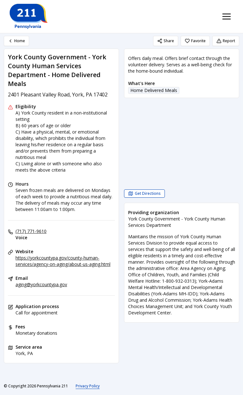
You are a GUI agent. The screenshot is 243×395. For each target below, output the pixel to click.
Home (16, 40)
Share (165, 40)
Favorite (195, 40)
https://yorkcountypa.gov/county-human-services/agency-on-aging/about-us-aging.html (63, 261)
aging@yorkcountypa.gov (41, 284)
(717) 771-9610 (31, 231)
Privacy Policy (88, 386)
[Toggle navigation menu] (226, 16)
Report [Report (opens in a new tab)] (225, 40)
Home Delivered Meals (153, 90)
